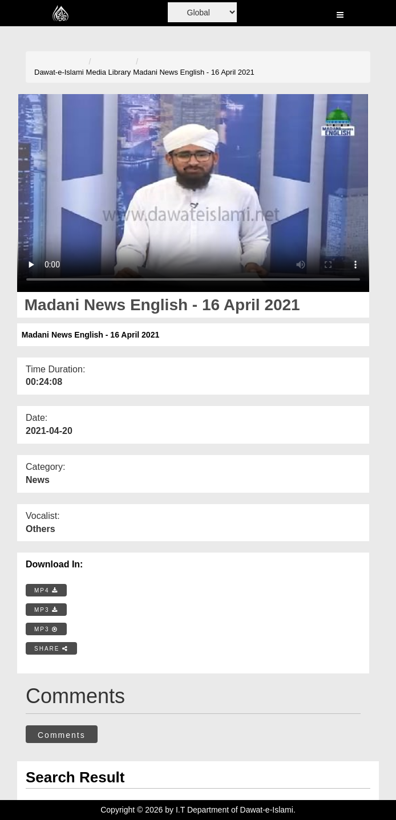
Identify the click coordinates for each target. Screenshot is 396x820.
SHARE (51, 649)
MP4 (46, 590)
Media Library (108, 72)
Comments (62, 735)
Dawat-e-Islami (59, 72)
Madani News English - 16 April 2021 (193, 72)
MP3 (46, 610)
